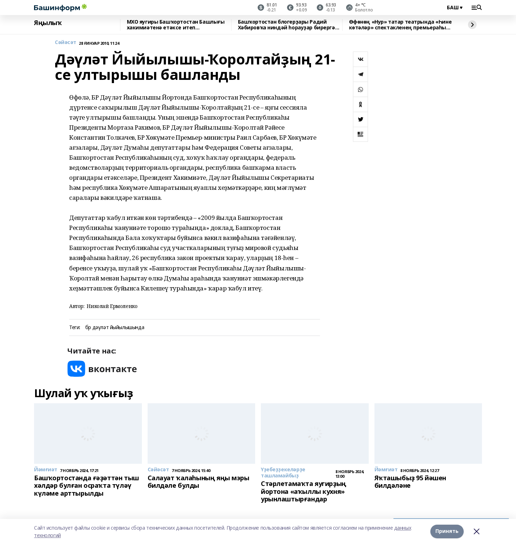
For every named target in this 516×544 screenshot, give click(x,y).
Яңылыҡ (48, 23)
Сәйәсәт (65, 42)
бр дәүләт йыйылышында (114, 327)
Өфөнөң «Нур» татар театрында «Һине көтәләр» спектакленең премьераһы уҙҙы (400, 25)
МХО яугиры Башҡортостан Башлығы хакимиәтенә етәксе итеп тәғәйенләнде (176, 25)
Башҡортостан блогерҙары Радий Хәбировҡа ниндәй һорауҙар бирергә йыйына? (286, 25)
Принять (447, 531)
